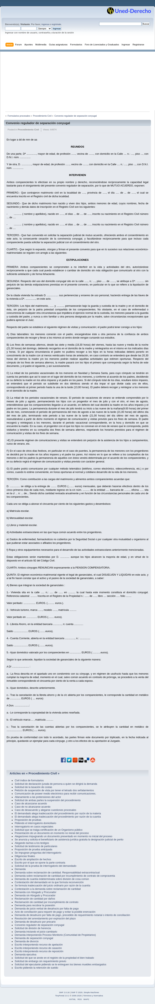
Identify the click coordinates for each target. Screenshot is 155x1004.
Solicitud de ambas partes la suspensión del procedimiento (48, 800)
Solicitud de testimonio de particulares (36, 846)
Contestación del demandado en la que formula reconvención (49, 882)
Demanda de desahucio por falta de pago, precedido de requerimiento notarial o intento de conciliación (72, 915)
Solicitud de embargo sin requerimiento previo (40, 961)
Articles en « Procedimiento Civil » (34, 773)
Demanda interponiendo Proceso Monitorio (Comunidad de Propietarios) (55, 935)
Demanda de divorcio (27, 941)
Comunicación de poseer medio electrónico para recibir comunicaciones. (55, 793)
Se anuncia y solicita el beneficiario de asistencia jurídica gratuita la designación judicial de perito (69, 839)
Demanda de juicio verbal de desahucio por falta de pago (47, 908)
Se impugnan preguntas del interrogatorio (38, 852)
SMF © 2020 (77, 992)
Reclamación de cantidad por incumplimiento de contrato (46, 902)
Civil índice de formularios (29, 780)
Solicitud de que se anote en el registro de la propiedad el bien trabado (54, 957)
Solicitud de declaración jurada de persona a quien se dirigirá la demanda (56, 784)
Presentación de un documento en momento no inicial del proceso (52, 833)
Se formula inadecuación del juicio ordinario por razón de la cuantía (52, 885)
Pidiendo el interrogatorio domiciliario (35, 823)
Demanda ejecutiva (25, 954)
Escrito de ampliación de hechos (33, 859)
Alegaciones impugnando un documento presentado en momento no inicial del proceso (63, 836)
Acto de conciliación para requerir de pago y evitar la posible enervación (55, 911)
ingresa (45, 24)
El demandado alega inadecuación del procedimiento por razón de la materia (58, 813)
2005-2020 (77, 995)
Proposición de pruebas (28, 820)
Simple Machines (91, 992)
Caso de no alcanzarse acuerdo (32, 806)
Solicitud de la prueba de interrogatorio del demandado (45, 866)
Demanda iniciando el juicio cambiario (36, 931)
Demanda (20, 869)
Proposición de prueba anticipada (33, 849)
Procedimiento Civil (28, 129)
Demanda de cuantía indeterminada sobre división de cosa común (52, 879)
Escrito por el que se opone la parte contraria (40, 862)
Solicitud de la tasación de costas (33, 787)
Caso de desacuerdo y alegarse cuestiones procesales (45, 810)
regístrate (56, 24)
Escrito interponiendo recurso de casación (38, 948)
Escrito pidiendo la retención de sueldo (36, 967)
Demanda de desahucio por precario (35, 921)
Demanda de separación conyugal (34, 938)
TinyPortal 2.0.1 (62, 995)
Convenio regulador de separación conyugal (38, 123)
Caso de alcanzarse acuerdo (31, 803)
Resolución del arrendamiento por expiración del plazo (45, 918)
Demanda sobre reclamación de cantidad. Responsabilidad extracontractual (57, 872)
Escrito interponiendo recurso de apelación (38, 944)
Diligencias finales (25, 856)
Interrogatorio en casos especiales (34, 826)
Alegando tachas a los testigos (32, 843)
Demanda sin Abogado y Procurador (35, 895)
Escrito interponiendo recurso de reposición (39, 951)
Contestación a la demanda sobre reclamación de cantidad (48, 889)
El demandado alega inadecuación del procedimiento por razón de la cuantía (58, 816)
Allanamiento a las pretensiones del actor (38, 797)
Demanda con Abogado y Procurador (35, 892)
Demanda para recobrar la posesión (35, 905)
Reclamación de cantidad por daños (35, 898)
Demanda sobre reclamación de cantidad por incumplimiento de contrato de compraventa (65, 875)
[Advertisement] (79, 80)
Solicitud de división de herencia (33, 928)
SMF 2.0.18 (64, 992)
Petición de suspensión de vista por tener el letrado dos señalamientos (54, 790)
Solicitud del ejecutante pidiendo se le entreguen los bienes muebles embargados (60, 964)
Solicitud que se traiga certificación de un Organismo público (48, 829)
